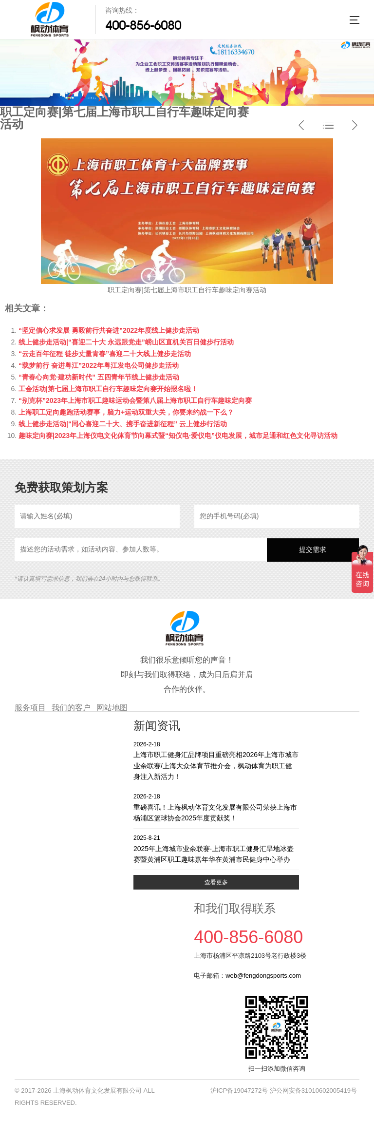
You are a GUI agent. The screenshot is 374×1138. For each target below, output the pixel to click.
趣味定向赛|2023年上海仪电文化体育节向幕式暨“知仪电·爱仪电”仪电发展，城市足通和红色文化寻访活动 (178, 435)
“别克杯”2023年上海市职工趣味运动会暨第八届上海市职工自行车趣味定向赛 (135, 400)
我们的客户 (71, 707)
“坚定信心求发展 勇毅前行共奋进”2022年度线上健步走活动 (109, 330)
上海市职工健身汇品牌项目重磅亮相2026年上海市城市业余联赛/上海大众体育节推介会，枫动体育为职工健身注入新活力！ (216, 760)
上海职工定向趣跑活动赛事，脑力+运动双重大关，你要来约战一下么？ (126, 412)
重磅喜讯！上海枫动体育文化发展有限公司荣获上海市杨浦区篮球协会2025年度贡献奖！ (216, 807)
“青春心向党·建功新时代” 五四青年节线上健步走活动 (99, 377)
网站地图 (112, 707)
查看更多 (216, 882)
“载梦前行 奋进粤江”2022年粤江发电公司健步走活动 (99, 365)
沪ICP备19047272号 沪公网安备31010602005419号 (283, 1090)
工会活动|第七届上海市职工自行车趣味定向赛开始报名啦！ (108, 389)
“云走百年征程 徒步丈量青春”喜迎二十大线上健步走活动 (105, 354)
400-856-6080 (143, 25)
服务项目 (30, 707)
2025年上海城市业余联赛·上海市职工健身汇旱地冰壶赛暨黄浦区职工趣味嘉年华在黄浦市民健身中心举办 (216, 848)
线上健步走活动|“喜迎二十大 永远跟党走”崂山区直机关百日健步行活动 (126, 342)
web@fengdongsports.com (263, 975)
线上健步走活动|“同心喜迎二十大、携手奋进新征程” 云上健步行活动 (123, 424)
